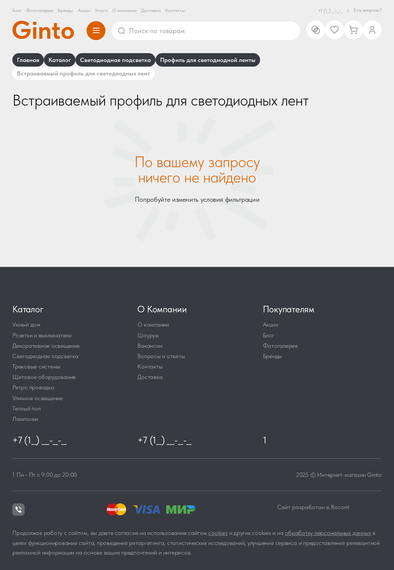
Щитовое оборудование (44, 377)
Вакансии (149, 345)
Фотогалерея (39, 10)
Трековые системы (36, 366)
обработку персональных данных (328, 532)
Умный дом (26, 324)
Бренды (65, 10)
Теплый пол (26, 408)
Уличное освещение (37, 398)
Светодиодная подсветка (45, 356)
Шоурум (148, 335)
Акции (84, 10)
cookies (217, 532)
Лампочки (25, 418)
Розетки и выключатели (42, 335)
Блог (17, 10)
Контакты (175, 10)
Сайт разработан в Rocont (313, 507)
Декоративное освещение (46, 345)
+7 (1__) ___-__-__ (330, 10)
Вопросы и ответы (161, 356)
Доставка (151, 10)
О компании (124, 10)
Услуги (101, 10)
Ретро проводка (33, 387)
